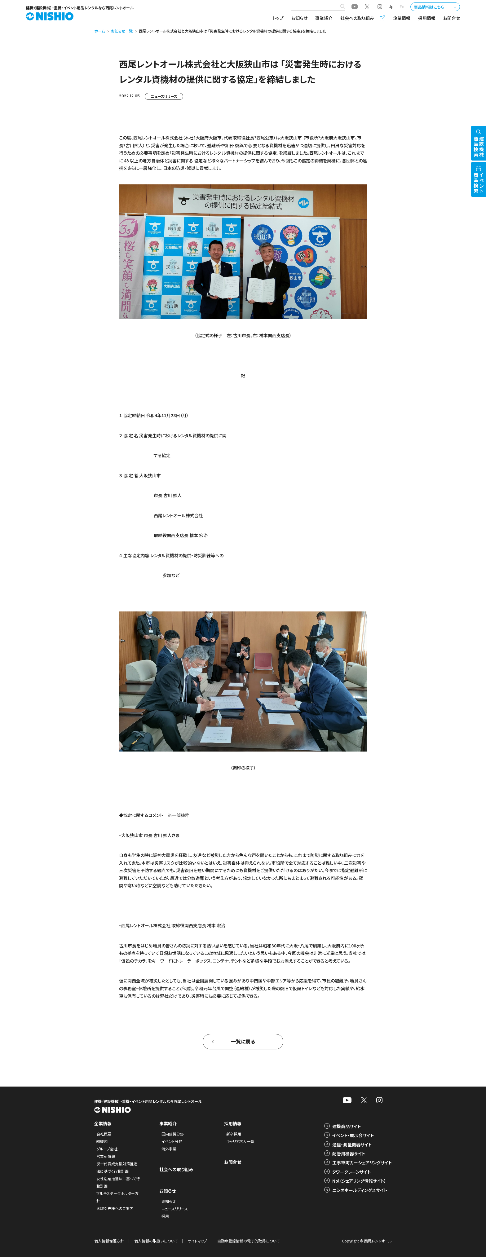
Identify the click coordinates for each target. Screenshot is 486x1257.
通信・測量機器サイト (352, 1144)
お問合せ (451, 18)
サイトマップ (197, 1240)
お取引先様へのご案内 (114, 1208)
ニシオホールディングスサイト (359, 1190)
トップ (278, 18)
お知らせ (299, 18)
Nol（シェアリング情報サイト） (359, 1181)
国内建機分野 (172, 1133)
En (402, 6)
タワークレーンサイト (351, 1172)
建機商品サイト (346, 1126)
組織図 (102, 1141)
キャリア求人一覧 (240, 1141)
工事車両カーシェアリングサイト (362, 1162)
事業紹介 (324, 18)
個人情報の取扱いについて (156, 1240)
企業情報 (401, 18)
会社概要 (103, 1133)
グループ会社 (106, 1148)
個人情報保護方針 (109, 1240)
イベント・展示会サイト (353, 1135)
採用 (165, 1216)
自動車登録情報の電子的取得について (248, 1240)
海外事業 (168, 1148)
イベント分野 (171, 1141)
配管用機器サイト (348, 1153)
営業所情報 (105, 1156)
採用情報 (426, 18)
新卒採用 (233, 1133)
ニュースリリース (164, 96)
